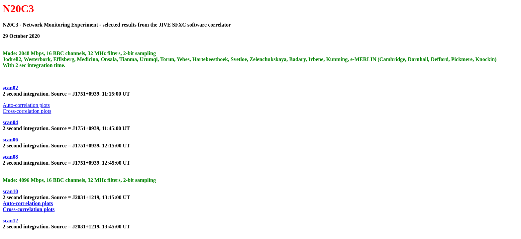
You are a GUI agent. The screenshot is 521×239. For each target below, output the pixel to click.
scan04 (10, 122)
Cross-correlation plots (27, 111)
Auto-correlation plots (26, 105)
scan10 (10, 191)
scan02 (10, 88)
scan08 (10, 157)
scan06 (10, 139)
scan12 (10, 220)
